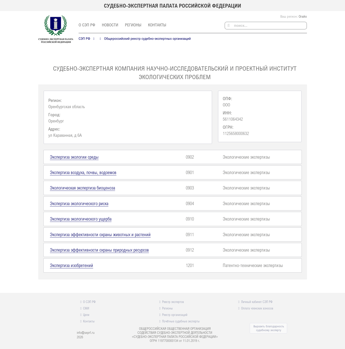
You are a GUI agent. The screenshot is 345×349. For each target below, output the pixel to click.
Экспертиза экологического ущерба (80, 219)
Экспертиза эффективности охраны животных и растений (100, 234)
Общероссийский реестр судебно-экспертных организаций (147, 38)
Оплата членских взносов (257, 308)
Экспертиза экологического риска (79, 203)
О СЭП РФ (87, 24)
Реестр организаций (174, 315)
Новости (110, 24)
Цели (86, 315)
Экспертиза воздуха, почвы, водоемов (83, 172)
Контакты (157, 24)
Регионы (133, 24)
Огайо (303, 16)
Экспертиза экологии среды (74, 157)
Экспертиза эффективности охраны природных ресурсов (99, 250)
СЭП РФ (84, 38)
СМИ (86, 308)
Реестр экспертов (173, 302)
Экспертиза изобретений (71, 265)
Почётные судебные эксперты (181, 321)
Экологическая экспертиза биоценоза (82, 188)
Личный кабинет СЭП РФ (256, 302)
